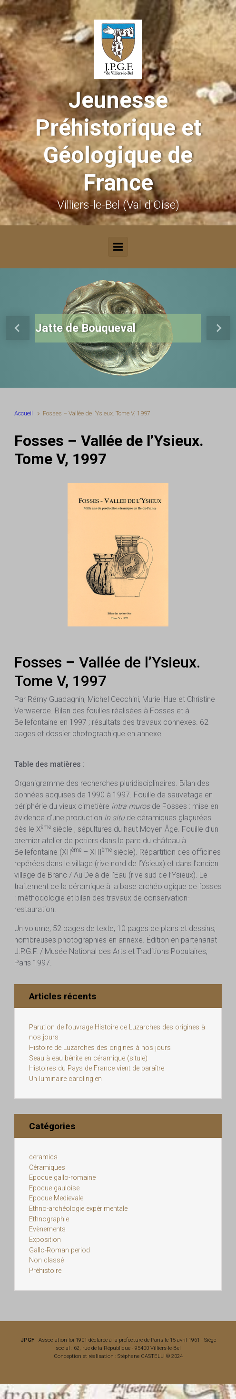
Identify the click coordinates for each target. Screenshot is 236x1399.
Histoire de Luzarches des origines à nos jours (100, 1048)
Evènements (47, 1229)
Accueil (23, 413)
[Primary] (118, 247)
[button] (17, 328)
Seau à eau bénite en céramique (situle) (88, 1058)
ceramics (43, 1157)
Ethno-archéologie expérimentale (78, 1209)
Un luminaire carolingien (65, 1079)
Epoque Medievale (56, 1198)
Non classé (46, 1260)
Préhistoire (45, 1271)
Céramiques (47, 1168)
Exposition (45, 1240)
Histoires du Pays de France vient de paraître (96, 1068)
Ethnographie (49, 1219)
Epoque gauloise (54, 1188)
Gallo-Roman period (59, 1250)
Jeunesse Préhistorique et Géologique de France (118, 141)
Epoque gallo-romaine (62, 1178)
